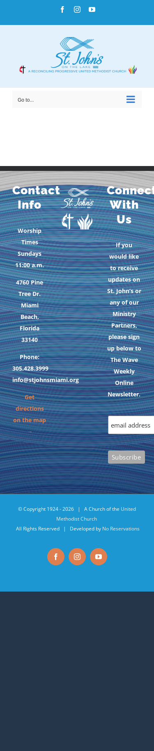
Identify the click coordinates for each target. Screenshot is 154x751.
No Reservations (121, 528)
